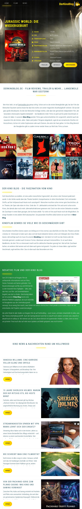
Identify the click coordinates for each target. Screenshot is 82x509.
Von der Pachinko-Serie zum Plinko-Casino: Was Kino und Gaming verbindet (18, 484)
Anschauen (70, 65)
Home (7, 3)
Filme (16, 3)
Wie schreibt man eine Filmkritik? (21, 454)
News (25, 3)
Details (57, 65)
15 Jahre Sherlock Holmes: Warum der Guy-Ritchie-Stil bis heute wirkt (21, 393)
